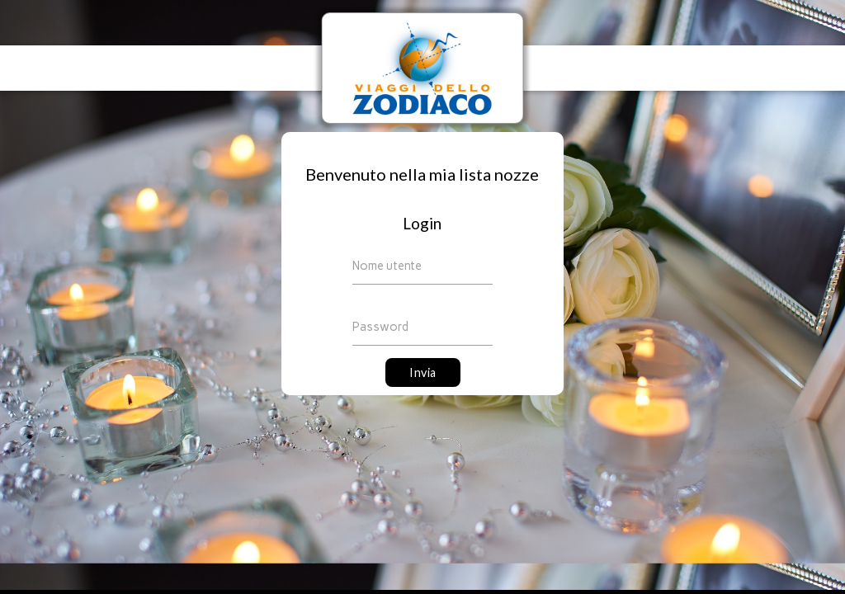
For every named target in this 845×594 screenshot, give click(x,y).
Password (380, 326)
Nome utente (387, 265)
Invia (423, 372)
